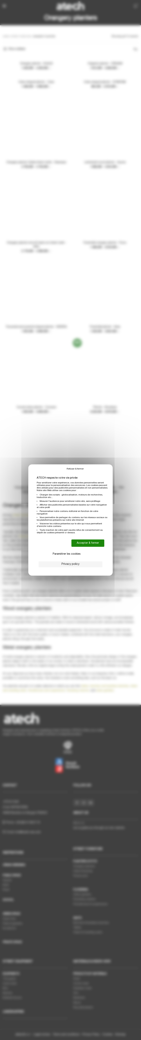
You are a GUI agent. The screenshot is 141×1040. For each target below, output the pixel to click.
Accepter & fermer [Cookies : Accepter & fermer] (88, 543)
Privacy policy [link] (70, 564)
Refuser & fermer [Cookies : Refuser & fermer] (75, 469)
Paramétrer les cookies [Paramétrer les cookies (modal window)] (67, 554)
